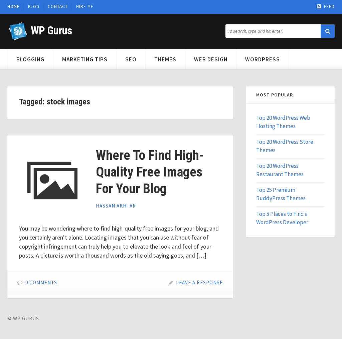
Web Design (210, 59)
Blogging (30, 59)
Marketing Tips (85, 59)
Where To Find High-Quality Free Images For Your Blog (150, 172)
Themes (165, 59)
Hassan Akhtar (116, 206)
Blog (33, 6)
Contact (58, 6)
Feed (326, 6)
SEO (131, 59)
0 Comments (41, 282)
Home (13, 6)
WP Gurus (51, 30)
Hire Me (85, 6)
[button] (328, 31)
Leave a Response (199, 282)
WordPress (262, 59)
